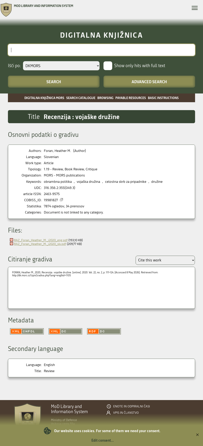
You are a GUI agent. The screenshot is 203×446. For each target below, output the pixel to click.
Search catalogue (80, 97)
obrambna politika (58, 182)
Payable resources (130, 97)
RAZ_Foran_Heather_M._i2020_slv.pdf (40, 244)
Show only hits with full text (139, 65)
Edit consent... (102, 440)
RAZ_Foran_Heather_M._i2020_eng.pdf (41, 240)
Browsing (105, 97)
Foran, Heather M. (57, 151)
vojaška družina (88, 182)
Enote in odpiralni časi (131, 406)
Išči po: (14, 65)
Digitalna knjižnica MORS (44, 97)
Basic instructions (163, 97)
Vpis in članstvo (126, 412)
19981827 (51, 200)
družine (157, 182)
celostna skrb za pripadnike (125, 182)
